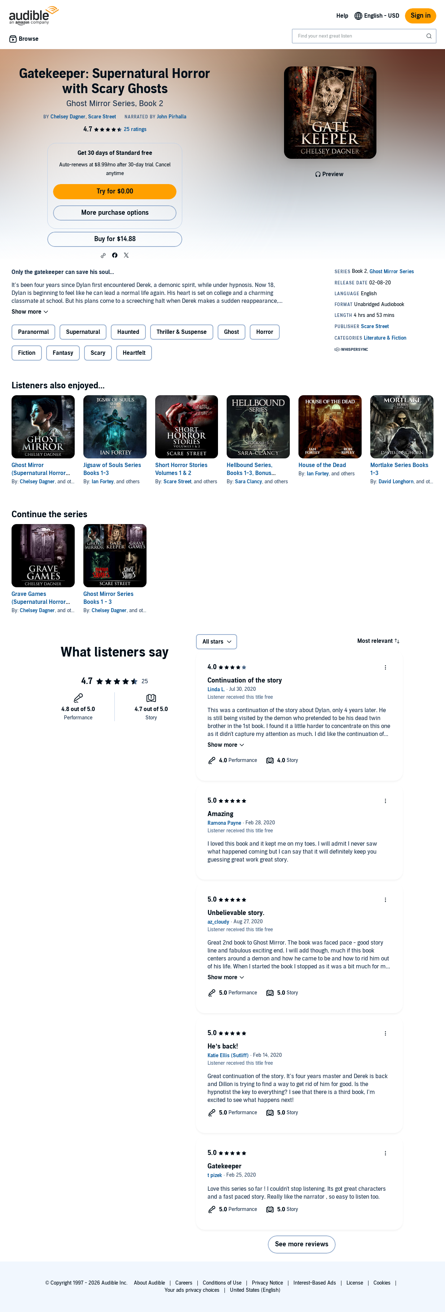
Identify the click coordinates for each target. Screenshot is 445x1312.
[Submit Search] (429, 36)
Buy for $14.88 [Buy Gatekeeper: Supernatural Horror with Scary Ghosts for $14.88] (115, 239)
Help (342, 15)
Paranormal (33, 332)
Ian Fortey (103, 482)
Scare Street (177, 482)
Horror (264, 332)
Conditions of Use (222, 1283)
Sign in (421, 15)
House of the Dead (322, 465)
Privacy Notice (267, 1283)
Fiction (26, 353)
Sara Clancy (248, 482)
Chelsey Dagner (37, 482)
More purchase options (115, 213)
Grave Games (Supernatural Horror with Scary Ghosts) (39, 602)
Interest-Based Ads (314, 1283)
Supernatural (83, 332)
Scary (98, 353)
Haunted (128, 332)
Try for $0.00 (115, 191)
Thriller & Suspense (182, 332)
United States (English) (255, 1290)
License (354, 1283)
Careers (183, 1283)
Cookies (382, 1283)
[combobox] (364, 36)
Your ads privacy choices (192, 1290)
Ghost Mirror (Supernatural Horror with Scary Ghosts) (39, 473)
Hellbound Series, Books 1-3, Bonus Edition (249, 473)
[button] (103, 255)
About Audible (149, 1283)
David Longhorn (396, 482)
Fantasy (63, 353)
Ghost (231, 332)
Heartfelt (134, 353)
